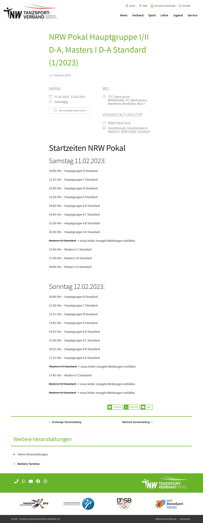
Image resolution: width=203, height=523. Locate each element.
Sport (152, 15)
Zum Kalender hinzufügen (69, 110)
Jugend (178, 15)
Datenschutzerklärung (165, 518)
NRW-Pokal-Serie (119, 123)
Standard (143, 131)
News (124, 15)
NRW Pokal (128, 131)
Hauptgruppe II (137, 128)
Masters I (114, 131)
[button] (115, 407)
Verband (138, 15)
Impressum (185, 518)
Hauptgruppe (117, 128)
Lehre (164, 15)
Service (192, 15)
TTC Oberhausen (119, 97)
